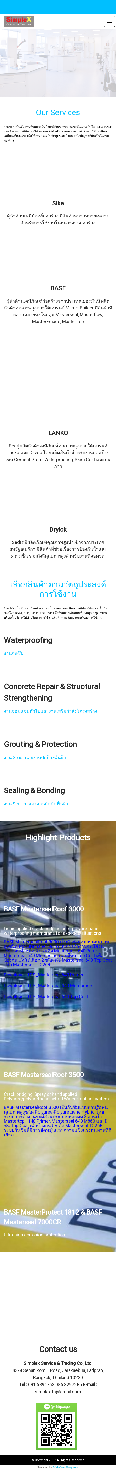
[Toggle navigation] (109, 21)
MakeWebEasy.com (66, 1467)
